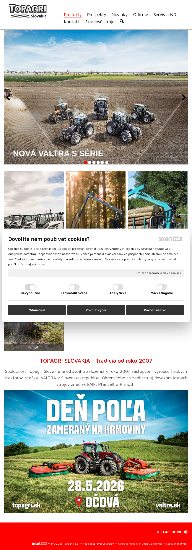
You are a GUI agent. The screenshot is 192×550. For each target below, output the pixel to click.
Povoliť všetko (155, 310)
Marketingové (162, 293)
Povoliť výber (96, 310)
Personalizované (74, 293)
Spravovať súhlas (177, 543)
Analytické (117, 293)
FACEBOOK (172, 532)
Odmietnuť (37, 310)
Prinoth (34, 347)
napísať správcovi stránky (98, 543)
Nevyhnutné (30, 293)
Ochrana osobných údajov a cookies (158, 272)
